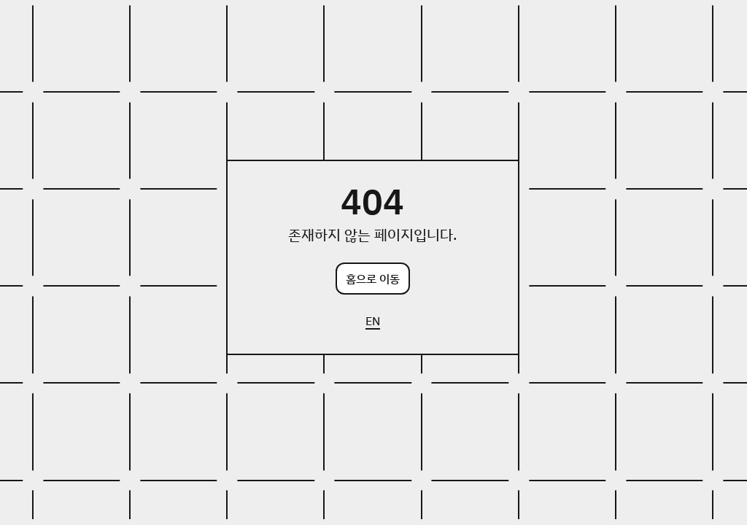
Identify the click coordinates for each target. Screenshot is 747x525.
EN (372, 321)
